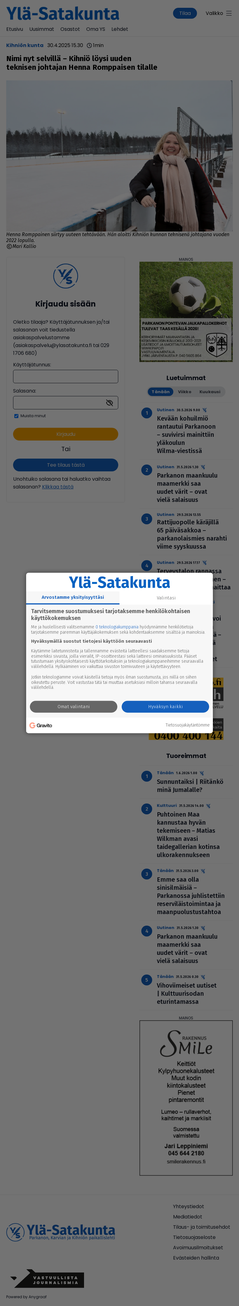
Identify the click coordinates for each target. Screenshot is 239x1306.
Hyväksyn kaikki (165, 707)
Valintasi (166, 598)
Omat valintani (74, 707)
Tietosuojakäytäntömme (188, 725)
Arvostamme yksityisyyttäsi (73, 597)
